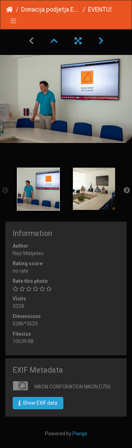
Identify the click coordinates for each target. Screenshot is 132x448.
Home (9, 9)
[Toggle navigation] (13, 21)
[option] (38, 189)
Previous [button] (5, 190)
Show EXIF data (38, 403)
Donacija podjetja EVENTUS (50, 9)
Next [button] (126, 190)
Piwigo (80, 433)
